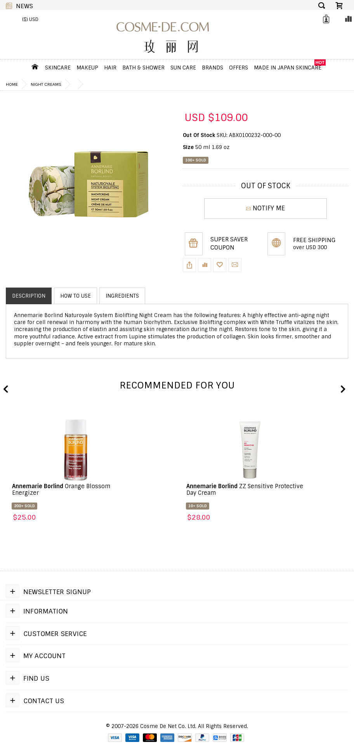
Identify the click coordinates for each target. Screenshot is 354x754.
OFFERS (238, 67)
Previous (6, 389)
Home (12, 84)
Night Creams (46, 84)
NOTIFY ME (265, 208)
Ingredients (122, 296)
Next (342, 389)
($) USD (30, 19)
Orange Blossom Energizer (61, 489)
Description (28, 296)
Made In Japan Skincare (287, 67)
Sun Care (183, 67)
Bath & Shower (143, 67)
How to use (75, 296)
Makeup (87, 67)
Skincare (58, 67)
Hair (110, 67)
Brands (212, 67)
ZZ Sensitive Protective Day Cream (244, 489)
